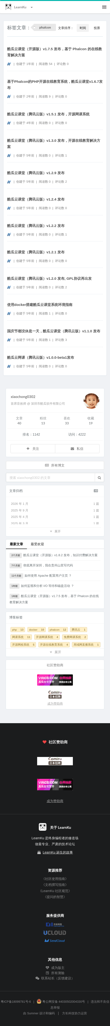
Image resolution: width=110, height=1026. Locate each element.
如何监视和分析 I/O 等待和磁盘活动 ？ (42, 586)
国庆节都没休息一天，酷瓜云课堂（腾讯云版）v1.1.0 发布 (53, 331)
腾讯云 (78, 629)
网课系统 (21, 636)
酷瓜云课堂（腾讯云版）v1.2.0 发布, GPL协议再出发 (49, 278)
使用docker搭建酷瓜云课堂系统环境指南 (39, 305)
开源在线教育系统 (54, 644)
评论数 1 (61, 155)
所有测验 (55, 973)
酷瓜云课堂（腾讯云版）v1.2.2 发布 (36, 226)
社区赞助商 (55, 742)
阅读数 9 (45, 96)
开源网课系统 (47, 636)
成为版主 (55, 968)
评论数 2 (61, 181)
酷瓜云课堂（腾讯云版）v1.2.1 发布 (36, 252)
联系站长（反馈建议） (55, 978)
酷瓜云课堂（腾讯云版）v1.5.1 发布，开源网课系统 (48, 114)
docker (36, 629)
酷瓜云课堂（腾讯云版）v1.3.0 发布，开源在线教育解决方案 (53, 143)
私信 (76, 449)
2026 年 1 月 (55, 503)
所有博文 (54, 465)
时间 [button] (83, 28)
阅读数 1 (45, 313)
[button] (99, 477)
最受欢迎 (37, 544)
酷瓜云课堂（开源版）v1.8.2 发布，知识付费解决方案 (54, 555)
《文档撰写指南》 (55, 885)
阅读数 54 (46, 64)
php (17, 629)
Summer (33, 1013)
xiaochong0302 (23, 396)
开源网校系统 (23, 644)
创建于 (25, 64)
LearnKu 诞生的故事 (58, 852)
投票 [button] (97, 28)
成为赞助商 (55, 703)
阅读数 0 (45, 123)
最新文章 (16, 544)
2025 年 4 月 (55, 517)
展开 (55, 531)
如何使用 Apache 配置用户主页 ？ (41, 576)
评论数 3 (61, 340)
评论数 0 (63, 64)
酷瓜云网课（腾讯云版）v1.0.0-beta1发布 (40, 357)
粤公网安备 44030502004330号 (61, 1001)
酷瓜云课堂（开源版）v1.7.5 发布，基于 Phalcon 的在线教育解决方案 (54, 52)
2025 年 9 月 (55, 510)
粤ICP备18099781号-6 (16, 1001)
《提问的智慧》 (55, 897)
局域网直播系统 (86, 644)
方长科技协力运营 (74, 1013)
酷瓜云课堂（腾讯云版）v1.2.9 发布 (36, 173)
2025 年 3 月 (55, 523)
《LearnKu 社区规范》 (55, 891)
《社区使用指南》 (55, 879)
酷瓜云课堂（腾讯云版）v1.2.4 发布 (36, 199)
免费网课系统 (75, 636)
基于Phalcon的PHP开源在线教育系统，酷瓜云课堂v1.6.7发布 (55, 84)
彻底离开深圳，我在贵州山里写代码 (41, 565)
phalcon (58, 629)
